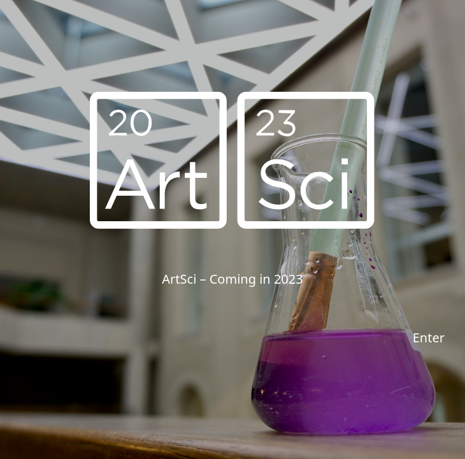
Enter (429, 337)
